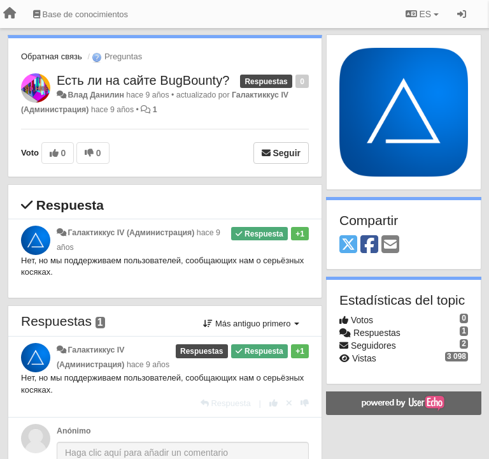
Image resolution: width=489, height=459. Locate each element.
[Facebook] (369, 245)
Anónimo (73, 430)
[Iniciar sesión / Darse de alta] (461, 14)
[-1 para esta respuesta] (305, 403)
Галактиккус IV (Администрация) (130, 232)
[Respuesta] (226, 403)
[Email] (390, 245)
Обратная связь (51, 56)
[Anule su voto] (289, 403)
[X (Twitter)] (348, 245)
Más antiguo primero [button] (251, 323)
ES (422, 14)
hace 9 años (148, 364)
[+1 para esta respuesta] (273, 403)
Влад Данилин (95, 95)
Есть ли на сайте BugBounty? (143, 80)
